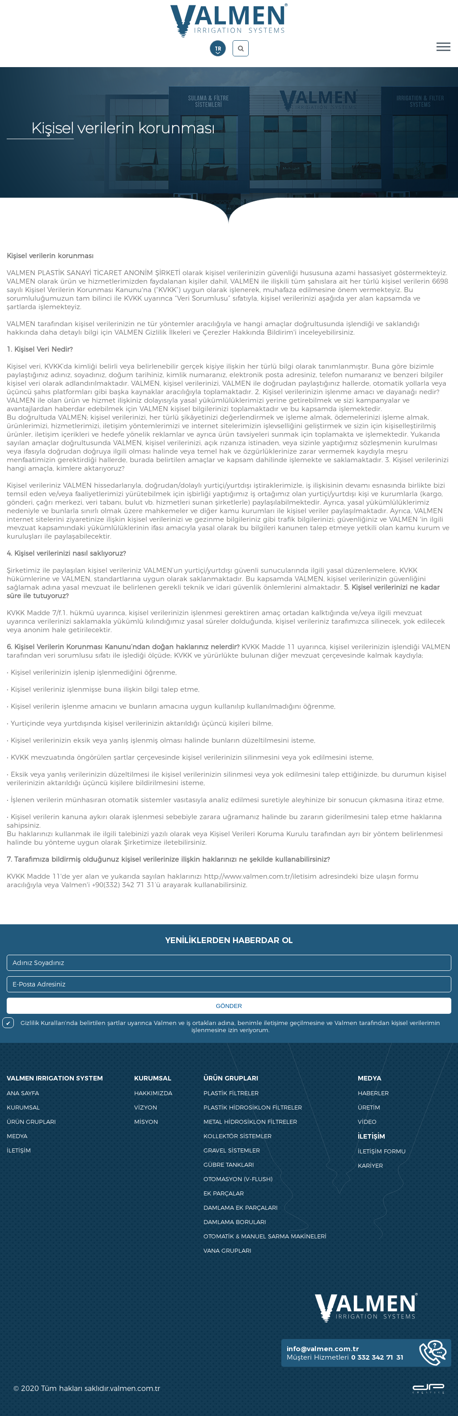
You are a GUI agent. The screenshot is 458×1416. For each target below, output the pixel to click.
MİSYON (146, 1121)
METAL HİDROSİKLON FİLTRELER (250, 1121)
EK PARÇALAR (224, 1193)
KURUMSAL (23, 1107)
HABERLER (373, 1093)
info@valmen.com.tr (323, 1348)
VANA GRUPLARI (227, 1250)
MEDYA (17, 1136)
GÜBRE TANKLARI (229, 1164)
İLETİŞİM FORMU (382, 1151)
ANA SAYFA (23, 1093)
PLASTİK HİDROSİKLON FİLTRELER (253, 1107)
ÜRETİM (369, 1107)
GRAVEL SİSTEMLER (232, 1150)
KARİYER (370, 1165)
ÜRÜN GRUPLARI (31, 1121)
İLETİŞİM (19, 1150)
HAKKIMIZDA (153, 1093)
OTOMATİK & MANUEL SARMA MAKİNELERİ (265, 1236)
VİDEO (367, 1121)
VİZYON (145, 1107)
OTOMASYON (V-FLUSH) (238, 1178)
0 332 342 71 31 (377, 1357)
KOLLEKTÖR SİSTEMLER (237, 1136)
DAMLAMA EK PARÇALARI (241, 1207)
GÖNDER (229, 1006)
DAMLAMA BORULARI (235, 1221)
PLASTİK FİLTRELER (231, 1093)
